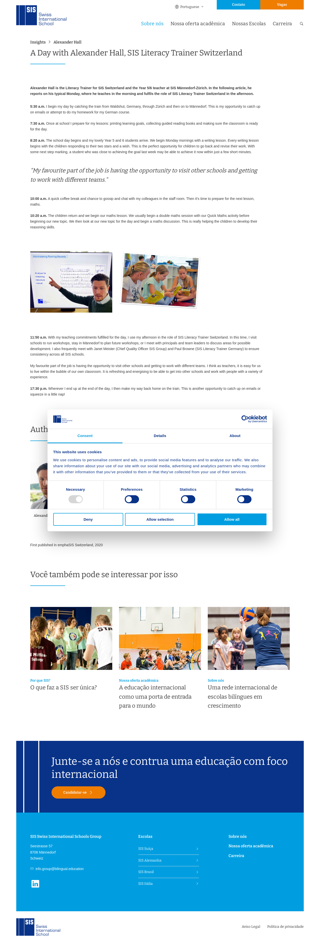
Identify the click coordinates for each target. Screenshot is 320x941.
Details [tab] (160, 436)
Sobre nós (152, 23)
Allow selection (160, 519)
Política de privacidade (285, 927)
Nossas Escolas (249, 23)
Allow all (232, 519)
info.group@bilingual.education (59, 869)
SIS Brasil (146, 872)
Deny (88, 519)
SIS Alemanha (150, 860)
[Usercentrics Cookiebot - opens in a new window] (245, 419)
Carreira (282, 23)
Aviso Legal (251, 927)
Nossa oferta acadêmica (197, 23)
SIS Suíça (145, 849)
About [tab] (235, 436)
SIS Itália (145, 884)
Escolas (145, 836)
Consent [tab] (85, 436)
